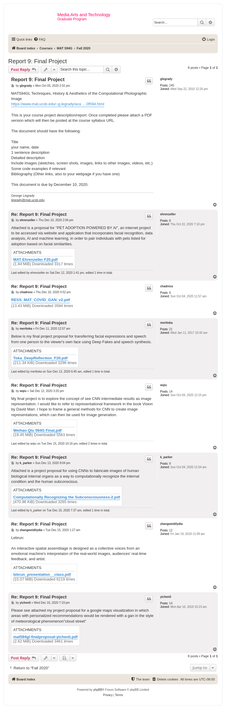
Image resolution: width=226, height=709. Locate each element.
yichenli (165, 596)
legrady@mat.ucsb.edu (27, 200)
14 (170, 391)
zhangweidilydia (171, 524)
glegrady (166, 79)
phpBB (97, 689)
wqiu (163, 385)
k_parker (166, 457)
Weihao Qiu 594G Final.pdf (37, 430)
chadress (166, 286)
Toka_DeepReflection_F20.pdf (40, 358)
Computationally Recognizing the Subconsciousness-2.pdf (66, 497)
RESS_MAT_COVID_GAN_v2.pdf (40, 300)
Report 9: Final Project (37, 61)
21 (170, 329)
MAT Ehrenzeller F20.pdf (35, 260)
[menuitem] (39, 39)
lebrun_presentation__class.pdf (42, 575)
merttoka (166, 322)
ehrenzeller (168, 214)
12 (170, 530)
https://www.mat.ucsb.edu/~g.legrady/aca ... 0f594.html (57, 104)
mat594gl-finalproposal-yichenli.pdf (45, 637)
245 (171, 85)
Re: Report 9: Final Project (39, 214)
